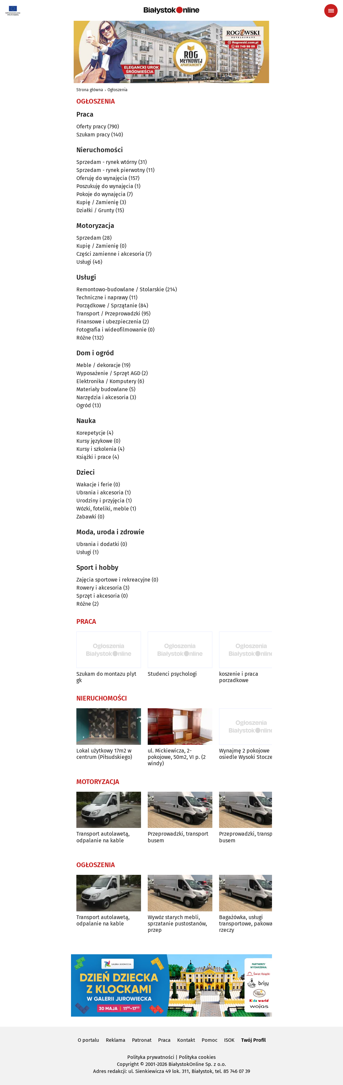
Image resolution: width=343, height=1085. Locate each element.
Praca (164, 1040)
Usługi (83, 262)
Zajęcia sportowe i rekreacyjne (113, 580)
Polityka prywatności (150, 1057)
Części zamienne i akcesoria (110, 254)
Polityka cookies (197, 1057)
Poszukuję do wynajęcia (104, 186)
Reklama (115, 1040)
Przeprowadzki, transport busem (178, 837)
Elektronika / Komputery (106, 381)
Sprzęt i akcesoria (98, 596)
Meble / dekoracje (98, 365)
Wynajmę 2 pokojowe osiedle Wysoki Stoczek (247, 753)
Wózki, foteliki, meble (102, 508)
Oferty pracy (91, 126)
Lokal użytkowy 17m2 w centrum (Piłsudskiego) (104, 753)
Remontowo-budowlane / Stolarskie (120, 289)
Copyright (128, 1064)
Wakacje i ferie (94, 484)
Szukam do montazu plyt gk (106, 677)
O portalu (88, 1040)
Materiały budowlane (102, 389)
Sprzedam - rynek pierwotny (110, 170)
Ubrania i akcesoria (100, 492)
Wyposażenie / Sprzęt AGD (108, 373)
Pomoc (209, 1040)
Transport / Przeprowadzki (108, 313)
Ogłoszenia (118, 89)
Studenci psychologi (172, 674)
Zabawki (86, 517)
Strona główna (89, 89)
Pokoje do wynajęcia (101, 194)
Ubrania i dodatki (97, 544)
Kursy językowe (94, 441)
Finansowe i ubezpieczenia (108, 321)
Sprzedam (88, 238)
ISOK (229, 1040)
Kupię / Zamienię (97, 202)
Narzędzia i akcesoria (102, 397)
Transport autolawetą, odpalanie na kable (103, 837)
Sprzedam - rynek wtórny (106, 162)
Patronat (141, 1040)
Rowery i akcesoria (99, 588)
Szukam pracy (93, 134)
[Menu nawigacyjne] (331, 10)
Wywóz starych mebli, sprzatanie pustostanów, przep (177, 923)
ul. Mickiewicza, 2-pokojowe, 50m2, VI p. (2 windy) (177, 757)
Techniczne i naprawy (102, 297)
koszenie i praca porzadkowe (238, 677)
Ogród (83, 405)
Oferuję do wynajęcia (101, 178)
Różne (83, 338)
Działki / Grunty (95, 210)
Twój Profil (253, 1040)
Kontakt (186, 1040)
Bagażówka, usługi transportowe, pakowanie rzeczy (249, 923)
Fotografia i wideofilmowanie (111, 329)
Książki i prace (93, 457)
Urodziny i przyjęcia (100, 500)
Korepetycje (91, 433)
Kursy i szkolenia (96, 449)
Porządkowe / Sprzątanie (106, 305)
